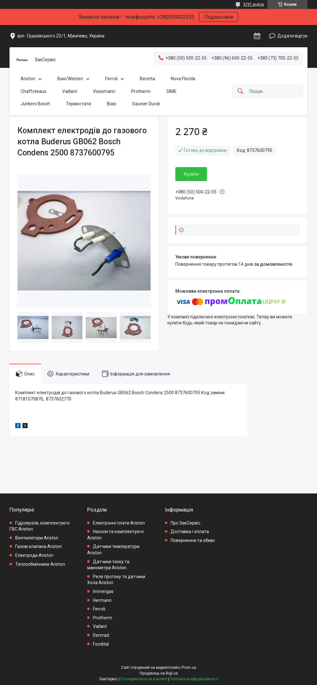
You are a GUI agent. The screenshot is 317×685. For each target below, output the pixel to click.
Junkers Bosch (35, 103)
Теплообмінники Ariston (40, 564)
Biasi (111, 103)
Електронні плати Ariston (119, 522)
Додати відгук (292, 35)
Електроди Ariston (34, 555)
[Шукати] (240, 91)
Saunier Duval (146, 103)
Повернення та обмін (193, 540)
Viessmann (104, 91)
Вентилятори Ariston (36, 537)
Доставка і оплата (190, 531)
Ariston (28, 78)
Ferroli (111, 78)
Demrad (101, 635)
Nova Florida (183, 78)
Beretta (147, 78)
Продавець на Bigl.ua (158, 673)
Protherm (141, 91)
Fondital (101, 644)
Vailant (100, 626)
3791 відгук (253, 4)
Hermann (102, 600)
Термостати (78, 103)
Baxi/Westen (70, 78)
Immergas (103, 591)
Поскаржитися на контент (143, 679)
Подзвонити (218, 17)
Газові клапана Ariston (38, 546)
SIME (171, 91)
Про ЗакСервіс (185, 522)
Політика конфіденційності (194, 679)
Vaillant (69, 91)
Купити (191, 174)
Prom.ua (189, 667)
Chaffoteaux (33, 91)
